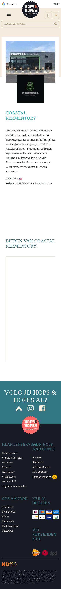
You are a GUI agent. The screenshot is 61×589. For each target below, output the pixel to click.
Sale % (5, 516)
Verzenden (7, 462)
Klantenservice (9, 453)
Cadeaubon (7, 530)
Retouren (6, 467)
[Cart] (56, 15)
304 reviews (9, 4)
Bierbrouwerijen (10, 526)
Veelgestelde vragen (12, 457)
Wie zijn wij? (9, 472)
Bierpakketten (9, 511)
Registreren (38, 462)
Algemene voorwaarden (14, 486)
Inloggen (37, 457)
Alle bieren (7, 507)
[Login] (48, 15)
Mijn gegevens (40, 471)
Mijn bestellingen (41, 467)
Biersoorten (8, 521)
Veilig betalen (9, 476)
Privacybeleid (9, 481)
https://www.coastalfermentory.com (34, 183)
